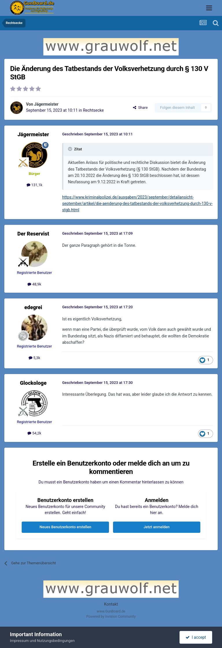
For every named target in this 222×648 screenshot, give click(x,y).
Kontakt (111, 604)
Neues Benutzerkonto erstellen (65, 527)
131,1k (34, 185)
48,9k (34, 284)
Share (140, 107)
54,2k (34, 433)
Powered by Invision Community (111, 617)
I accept (196, 637)
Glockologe (33, 383)
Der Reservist (33, 234)
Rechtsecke (93, 110)
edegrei (33, 307)
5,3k (34, 358)
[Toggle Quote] (70, 149)
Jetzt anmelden (157, 527)
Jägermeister (46, 104)
